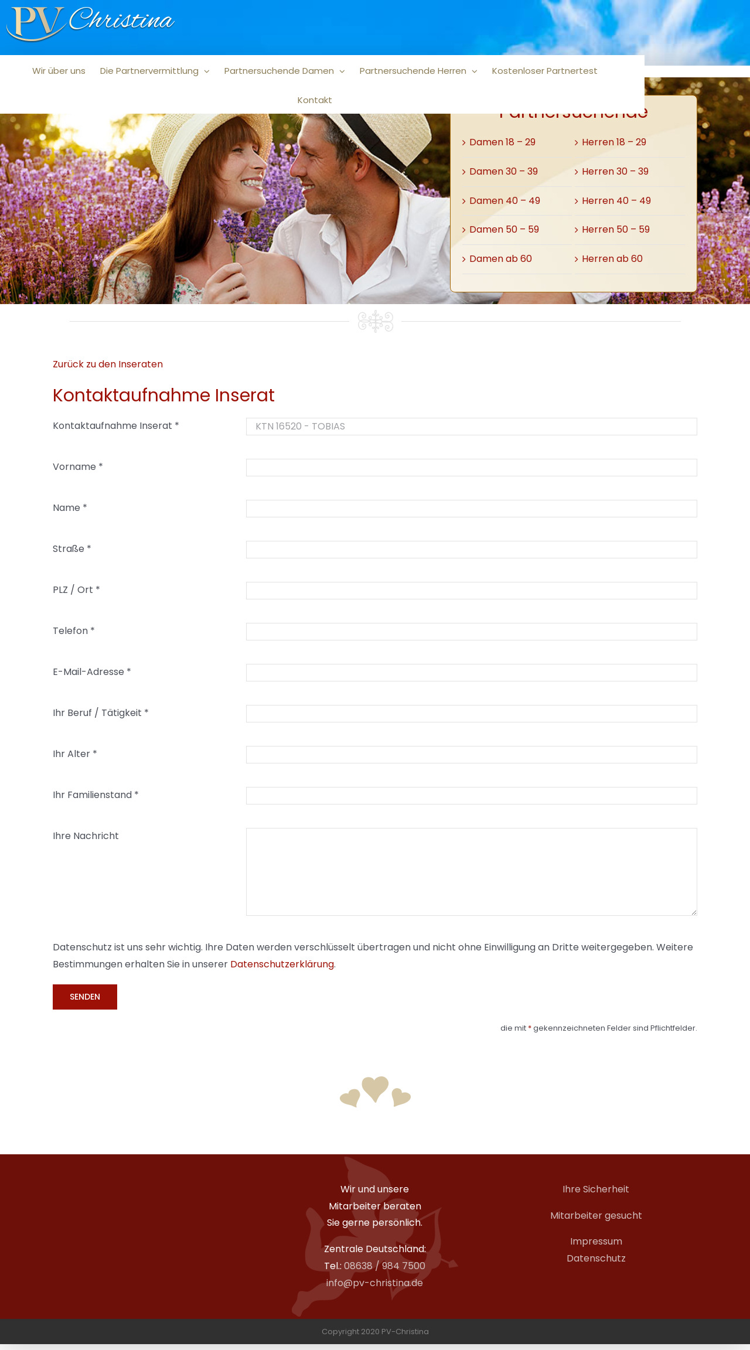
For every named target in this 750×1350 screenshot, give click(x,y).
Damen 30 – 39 (503, 171)
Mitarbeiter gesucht (596, 1215)
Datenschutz (596, 1258)
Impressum (596, 1241)
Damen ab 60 (500, 258)
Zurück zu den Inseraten (108, 364)
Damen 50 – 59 (504, 229)
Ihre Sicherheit (595, 1189)
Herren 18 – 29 (614, 142)
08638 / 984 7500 (384, 1266)
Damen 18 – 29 (502, 142)
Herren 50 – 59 (616, 229)
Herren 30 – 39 (615, 171)
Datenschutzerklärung (282, 964)
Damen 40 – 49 (504, 200)
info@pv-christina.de (374, 1283)
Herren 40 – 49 (616, 200)
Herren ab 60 (612, 258)
